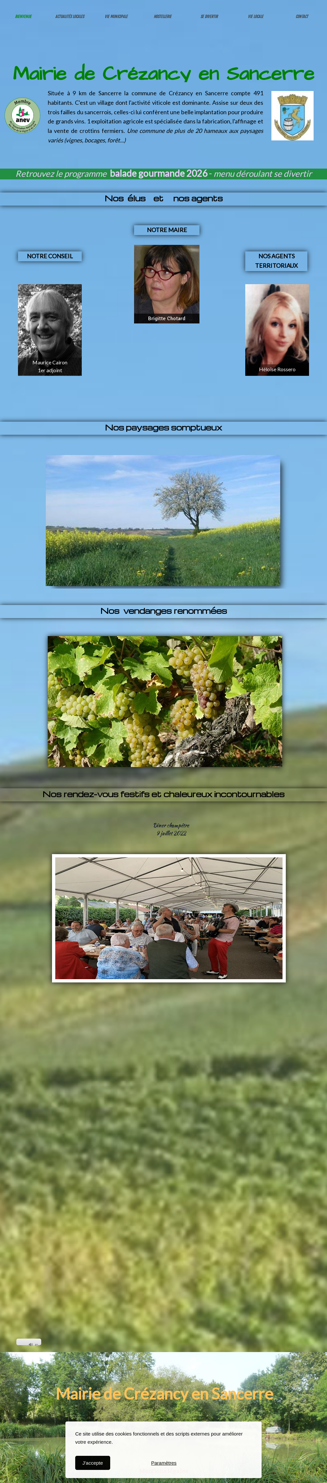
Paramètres (164, 1463)
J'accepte (92, 1463)
